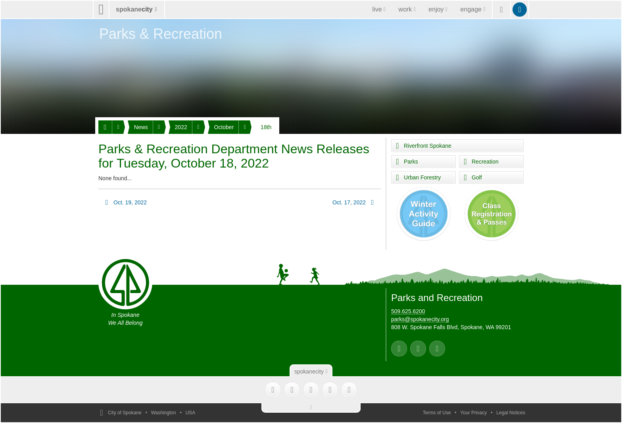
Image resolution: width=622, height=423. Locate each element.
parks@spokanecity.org (420, 319)
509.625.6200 (408, 311)
